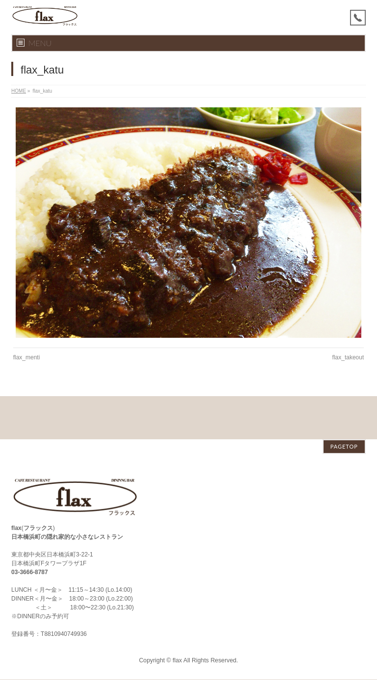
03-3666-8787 (29, 529)
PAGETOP (344, 403)
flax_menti (26, 357)
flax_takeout (348, 357)
